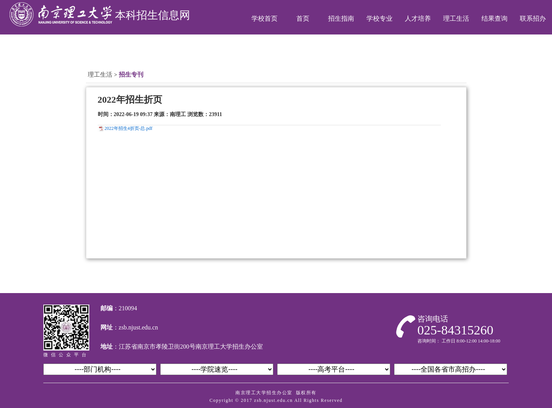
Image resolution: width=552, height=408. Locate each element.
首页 (302, 18)
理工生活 (456, 18)
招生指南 (341, 18)
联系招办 (533, 18)
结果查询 (494, 18)
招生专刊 (131, 74)
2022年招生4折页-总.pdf (129, 128)
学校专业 (379, 18)
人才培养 (418, 18)
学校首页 (264, 18)
